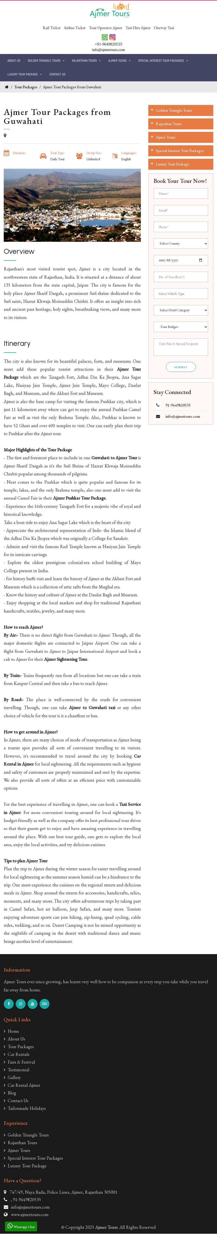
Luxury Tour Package (24, 74)
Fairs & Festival (19, 1063)
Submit (180, 367)
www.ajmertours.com (30, 1215)
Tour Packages (25, 87)
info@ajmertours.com (182, 416)
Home (11, 1032)
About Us (13, 61)
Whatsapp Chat (21, 1226)
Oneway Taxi (164, 27)
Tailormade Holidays (25, 1109)
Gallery (12, 1078)
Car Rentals (16, 1055)
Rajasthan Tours (86, 61)
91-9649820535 (178, 405)
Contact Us (57, 74)
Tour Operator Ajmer (105, 27)
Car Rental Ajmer (22, 1086)
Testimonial (16, 1071)
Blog (10, 1094)
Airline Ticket (75, 27)
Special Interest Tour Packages (163, 61)
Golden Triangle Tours (46, 61)
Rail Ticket (52, 27)
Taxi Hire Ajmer (138, 27)
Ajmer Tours (119, 61)
